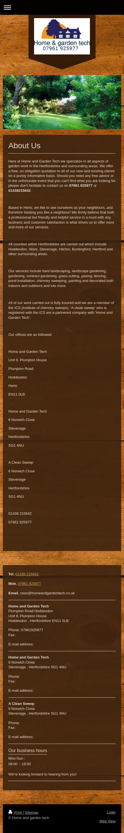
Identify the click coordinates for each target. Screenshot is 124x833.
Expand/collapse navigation (62, 7)
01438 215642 (27, 574)
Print (15, 812)
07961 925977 (29, 583)
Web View (107, 821)
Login (111, 812)
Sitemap (31, 812)
